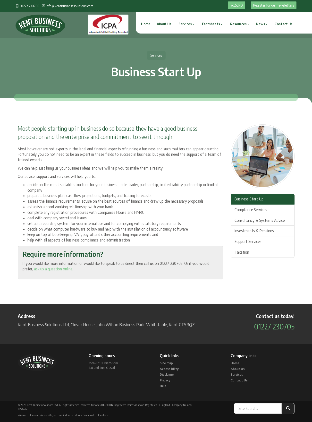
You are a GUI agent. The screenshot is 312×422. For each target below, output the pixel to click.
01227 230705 (29, 6)
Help (163, 386)
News (262, 24)
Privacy (165, 380)
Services (186, 24)
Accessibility (169, 369)
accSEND (236, 5)
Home (145, 24)
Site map (166, 363)
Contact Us (284, 24)
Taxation (242, 252)
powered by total (97, 404)
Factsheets (212, 24)
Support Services (248, 241)
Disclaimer (167, 374)
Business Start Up (249, 199)
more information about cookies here (87, 415)
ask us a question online (53, 269)
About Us (164, 24)
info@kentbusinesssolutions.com (69, 6)
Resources (239, 24)
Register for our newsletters (273, 5)
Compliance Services (251, 209)
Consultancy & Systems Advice (260, 220)
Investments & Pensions (254, 230)
